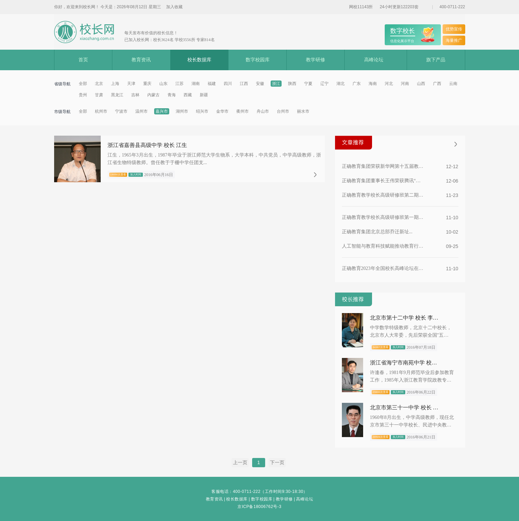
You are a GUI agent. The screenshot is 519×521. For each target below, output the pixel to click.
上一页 (240, 462)
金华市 (222, 111)
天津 (131, 83)
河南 (405, 83)
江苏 (179, 83)
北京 (99, 83)
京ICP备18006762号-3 (259, 506)
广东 (357, 83)
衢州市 (242, 111)
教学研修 (315, 59)
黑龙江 (117, 94)
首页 (83, 59)
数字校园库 (258, 59)
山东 (163, 83)
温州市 (141, 111)
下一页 (277, 462)
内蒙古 (153, 94)
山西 (421, 83)
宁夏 (308, 83)
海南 (373, 83)
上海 (115, 83)
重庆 (147, 83)
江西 (244, 83)
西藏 (188, 94)
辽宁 (324, 83)
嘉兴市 (162, 111)
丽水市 (303, 111)
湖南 (195, 83)
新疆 (204, 94)
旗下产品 (435, 59)
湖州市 (182, 111)
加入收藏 (174, 6)
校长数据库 (199, 59)
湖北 (340, 83)
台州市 (283, 111)
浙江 (276, 83)
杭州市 (101, 111)
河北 (389, 83)
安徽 (260, 83)
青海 (172, 94)
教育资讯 (141, 59)
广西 (437, 83)
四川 (228, 83)
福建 (212, 83)
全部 (83, 83)
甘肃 (99, 94)
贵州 (83, 94)
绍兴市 (202, 111)
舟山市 (263, 111)
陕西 (292, 83)
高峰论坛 (373, 59)
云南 (453, 83)
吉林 (135, 94)
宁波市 (121, 111)
